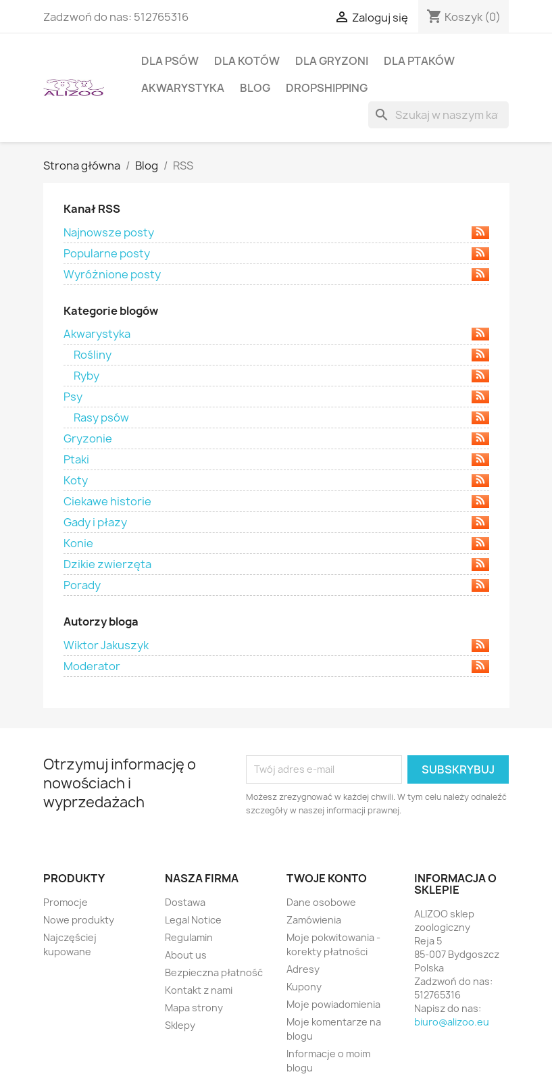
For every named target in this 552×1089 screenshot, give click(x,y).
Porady (276, 585)
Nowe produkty (78, 919)
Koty (276, 480)
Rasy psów (281, 417)
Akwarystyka (276, 333)
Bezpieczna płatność (214, 972)
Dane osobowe (321, 902)
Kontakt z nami (198, 990)
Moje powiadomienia (333, 1004)
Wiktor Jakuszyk (276, 645)
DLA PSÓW (170, 60)
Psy (276, 396)
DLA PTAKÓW (419, 60)
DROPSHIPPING (327, 87)
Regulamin (189, 937)
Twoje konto (326, 878)
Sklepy (180, 1025)
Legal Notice (193, 919)
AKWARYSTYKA (182, 87)
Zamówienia (313, 919)
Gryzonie (276, 438)
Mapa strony (194, 1007)
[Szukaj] (438, 114)
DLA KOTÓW (247, 60)
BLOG (255, 87)
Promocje (65, 902)
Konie (276, 543)
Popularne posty (276, 253)
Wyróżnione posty (276, 274)
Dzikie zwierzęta (276, 564)
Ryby (281, 375)
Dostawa (185, 902)
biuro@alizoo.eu (451, 1021)
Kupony (304, 986)
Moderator (276, 666)
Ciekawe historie (276, 501)
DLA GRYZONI (331, 60)
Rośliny (281, 354)
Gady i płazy (276, 522)
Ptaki (276, 459)
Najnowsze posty (276, 232)
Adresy (303, 969)
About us (186, 954)
